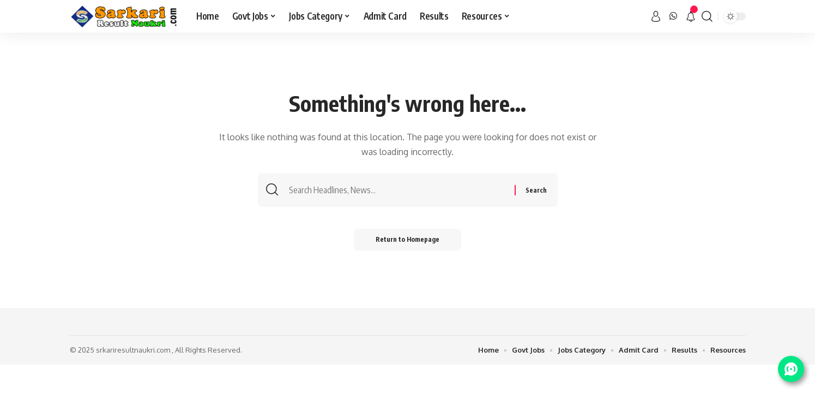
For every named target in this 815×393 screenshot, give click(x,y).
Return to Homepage (407, 239)
